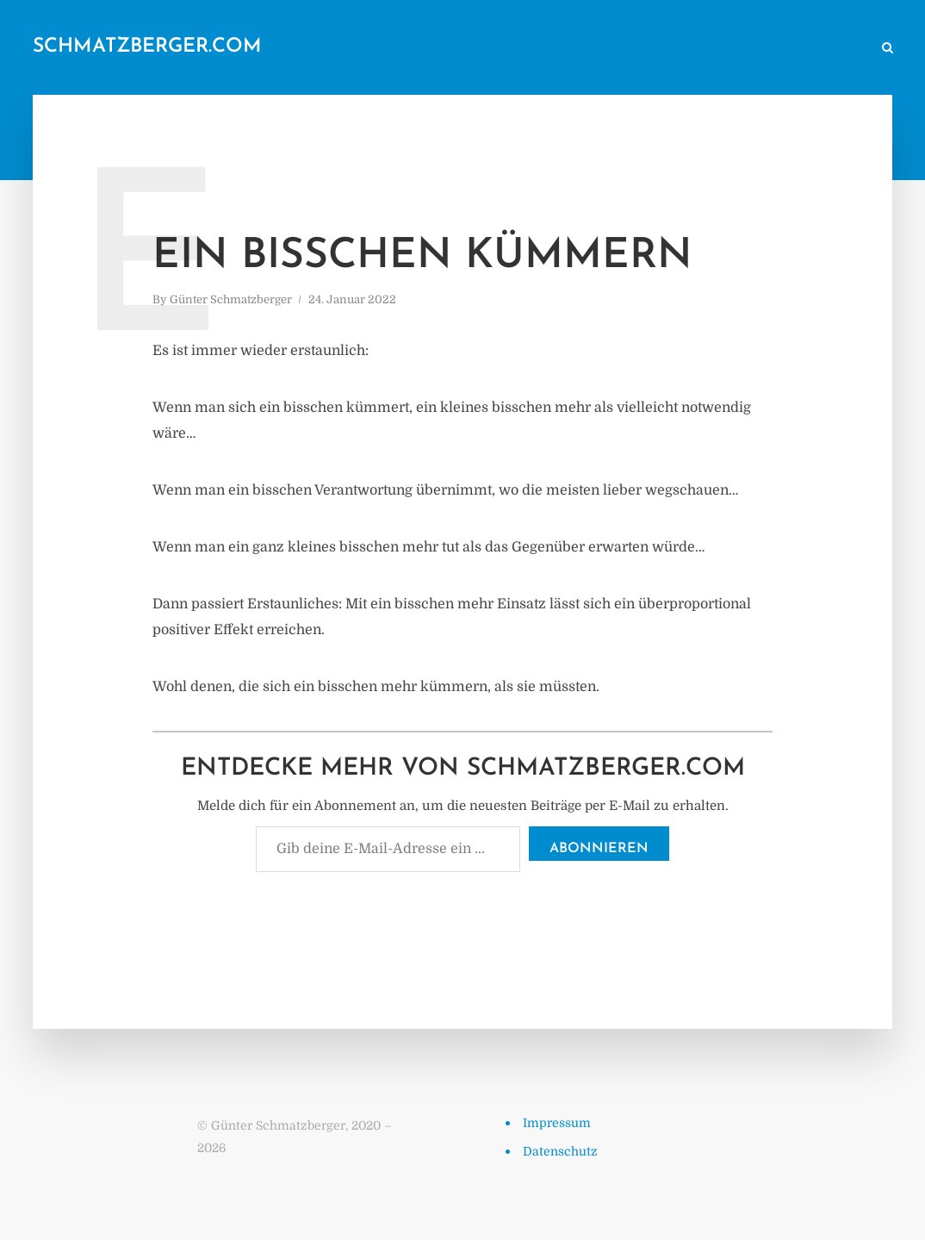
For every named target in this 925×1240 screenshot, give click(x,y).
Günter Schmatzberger (231, 299)
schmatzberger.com (147, 47)
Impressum (557, 1123)
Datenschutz (560, 1151)
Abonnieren (599, 849)
